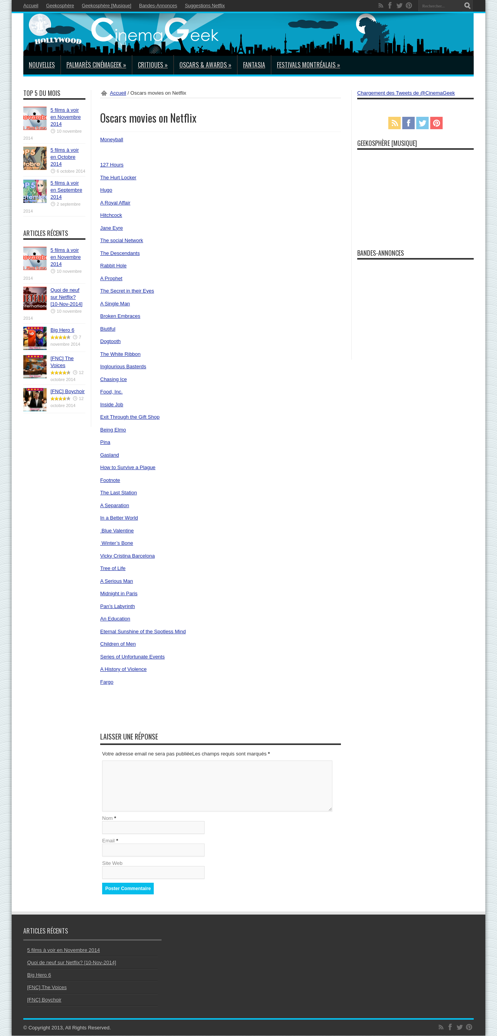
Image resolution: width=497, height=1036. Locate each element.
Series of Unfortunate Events (132, 657)
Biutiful (107, 329)
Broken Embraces (120, 316)
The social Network (121, 240)
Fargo (106, 682)
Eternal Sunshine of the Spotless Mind (143, 631)
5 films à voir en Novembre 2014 (65, 117)
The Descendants (120, 253)
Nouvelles (42, 64)
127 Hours (111, 165)
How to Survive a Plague (127, 467)
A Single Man (115, 304)
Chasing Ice (113, 379)
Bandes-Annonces (158, 6)
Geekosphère (60, 6)
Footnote (110, 480)
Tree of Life (112, 568)
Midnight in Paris (118, 593)
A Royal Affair (115, 203)
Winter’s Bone (116, 543)
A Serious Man (116, 581)
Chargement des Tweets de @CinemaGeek (406, 93)
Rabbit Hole (113, 266)
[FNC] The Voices (47, 988)
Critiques (153, 64)
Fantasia (254, 64)
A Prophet (111, 278)
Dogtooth (110, 341)
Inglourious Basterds (123, 366)
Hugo (106, 190)
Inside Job (111, 404)
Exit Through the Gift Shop (130, 417)
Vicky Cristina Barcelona (127, 556)
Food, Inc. (111, 392)
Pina (105, 442)
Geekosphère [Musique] (106, 6)
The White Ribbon (120, 354)
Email (108, 841)
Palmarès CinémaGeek (96, 64)
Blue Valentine (117, 531)
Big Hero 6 (62, 330)
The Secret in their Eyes (127, 291)
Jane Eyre (111, 228)
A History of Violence (123, 669)
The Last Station (118, 492)
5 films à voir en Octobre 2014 (64, 157)
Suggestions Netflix (205, 6)
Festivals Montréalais (308, 64)
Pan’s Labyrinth (117, 606)
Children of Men (118, 644)
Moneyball (111, 139)
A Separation (114, 505)
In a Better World (119, 518)
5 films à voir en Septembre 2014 (66, 190)
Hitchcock (111, 215)
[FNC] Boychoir (67, 391)
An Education (115, 619)
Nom (107, 818)
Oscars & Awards (205, 64)
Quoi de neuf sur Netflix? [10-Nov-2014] (66, 297)
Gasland (109, 455)
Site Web (112, 863)
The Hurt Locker (118, 177)
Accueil (30, 6)
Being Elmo (113, 430)
